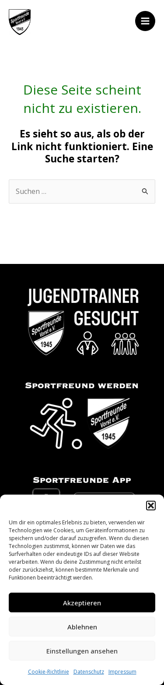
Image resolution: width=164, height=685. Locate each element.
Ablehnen (82, 626)
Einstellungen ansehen (82, 650)
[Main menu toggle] (145, 21)
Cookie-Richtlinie (48, 671)
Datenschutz (88, 671)
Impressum (122, 671)
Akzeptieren (82, 602)
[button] (151, 505)
